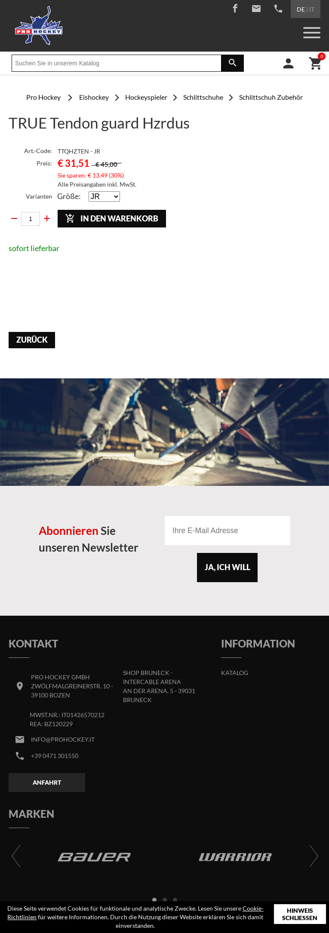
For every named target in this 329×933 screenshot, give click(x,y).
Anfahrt (47, 782)
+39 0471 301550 (54, 755)
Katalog (234, 672)
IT (311, 9)
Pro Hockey (43, 97)
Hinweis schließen (299, 914)
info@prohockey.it (63, 739)
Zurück (32, 339)
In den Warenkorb (111, 218)
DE (301, 9)
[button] (154, 900)
